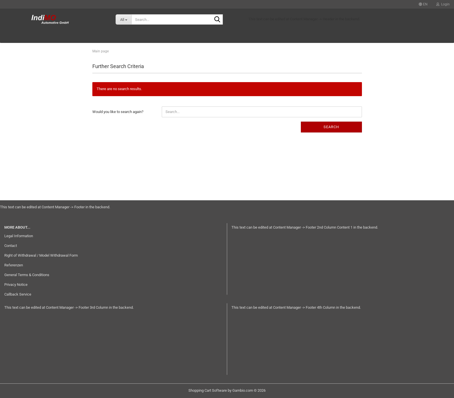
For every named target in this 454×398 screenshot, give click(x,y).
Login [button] (443, 4)
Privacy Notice (16, 284)
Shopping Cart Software (207, 390)
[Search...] (123, 19)
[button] (423, 4)
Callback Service (17, 294)
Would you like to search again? (117, 112)
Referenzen (13, 265)
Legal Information (18, 236)
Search (331, 127)
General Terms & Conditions (26, 275)
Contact (10, 245)
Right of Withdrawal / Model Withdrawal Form (41, 255)
